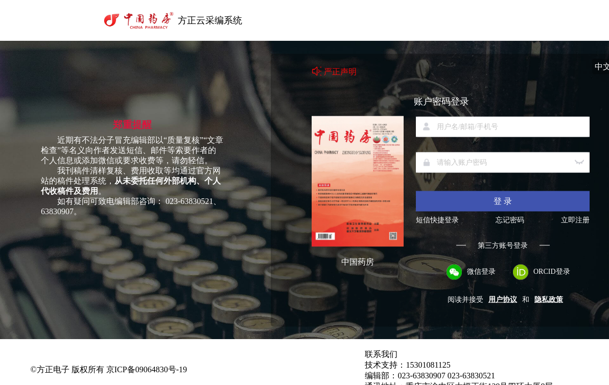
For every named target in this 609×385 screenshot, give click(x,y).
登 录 (503, 200)
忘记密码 (510, 219)
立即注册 (575, 219)
